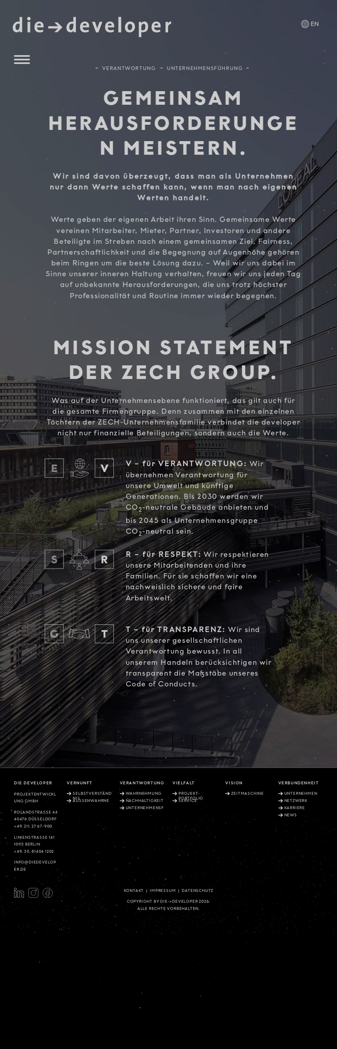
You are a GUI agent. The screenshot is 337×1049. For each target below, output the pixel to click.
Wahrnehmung (144, 793)
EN (315, 24)
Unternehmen (300, 793)
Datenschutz (197, 890)
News (290, 815)
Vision (234, 783)
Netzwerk (295, 800)
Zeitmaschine (247, 793)
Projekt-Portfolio (190, 796)
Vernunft (79, 783)
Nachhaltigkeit (145, 800)
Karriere (294, 808)
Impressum (163, 890)
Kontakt (134, 890)
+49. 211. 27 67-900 (33, 826)
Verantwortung (129, 67)
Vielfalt (183, 783)
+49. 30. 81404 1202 (34, 851)
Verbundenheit (298, 783)
